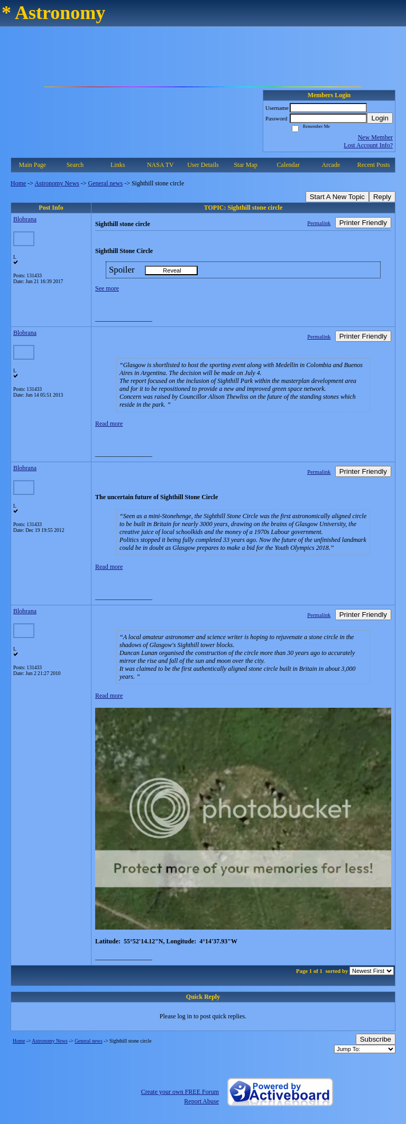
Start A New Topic (337, 197)
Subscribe (375, 1039)
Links (117, 164)
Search (75, 164)
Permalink (318, 223)
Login (380, 118)
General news (105, 183)
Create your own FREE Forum (180, 1091)
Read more (109, 423)
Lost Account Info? (368, 145)
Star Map (245, 164)
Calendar (288, 164)
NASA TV (160, 164)
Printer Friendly (363, 223)
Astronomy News (56, 183)
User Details (203, 164)
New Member (375, 137)
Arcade (331, 164)
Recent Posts (373, 164)
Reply (382, 197)
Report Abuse (201, 1101)
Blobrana (24, 219)
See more (107, 288)
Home (18, 183)
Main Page (33, 164)
